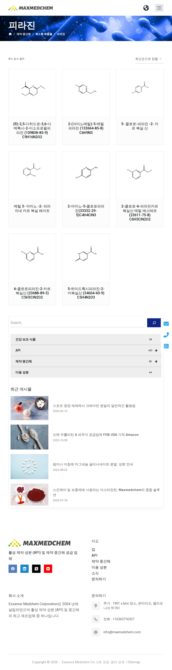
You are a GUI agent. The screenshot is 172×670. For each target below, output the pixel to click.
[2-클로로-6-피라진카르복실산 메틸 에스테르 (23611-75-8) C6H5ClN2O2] (139, 175)
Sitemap (134, 662)
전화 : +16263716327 (118, 619)
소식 (95, 573)
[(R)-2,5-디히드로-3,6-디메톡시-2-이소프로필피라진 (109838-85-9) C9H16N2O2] (32, 92)
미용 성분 (83, 372)
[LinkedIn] (24, 569)
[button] (146, 8)
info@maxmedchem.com (122, 632)
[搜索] (154, 322)
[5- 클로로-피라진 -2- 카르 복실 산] (139, 92)
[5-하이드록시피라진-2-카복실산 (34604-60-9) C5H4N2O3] (86, 257)
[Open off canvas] (159, 8)
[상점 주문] (149, 59)
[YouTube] (48, 569)
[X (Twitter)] (36, 569)
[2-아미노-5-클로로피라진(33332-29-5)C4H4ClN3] (86, 175)
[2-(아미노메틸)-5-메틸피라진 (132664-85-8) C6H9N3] (86, 92)
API (88, 350)
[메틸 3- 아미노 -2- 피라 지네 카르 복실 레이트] (32, 175)
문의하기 (99, 579)
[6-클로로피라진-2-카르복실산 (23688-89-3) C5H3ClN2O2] (32, 257)
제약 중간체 (88, 361)
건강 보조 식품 (83, 339)
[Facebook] (13, 569)
